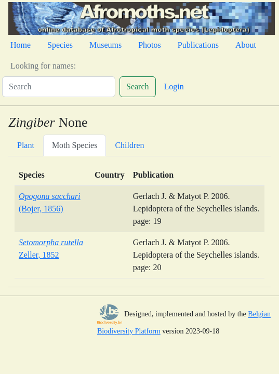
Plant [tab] (25, 145)
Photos (149, 45)
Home (20, 45)
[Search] (58, 86)
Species (60, 45)
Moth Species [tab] (75, 145)
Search (137, 86)
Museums (105, 45)
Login (174, 86)
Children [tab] (129, 145)
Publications (198, 45)
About (245, 45)
